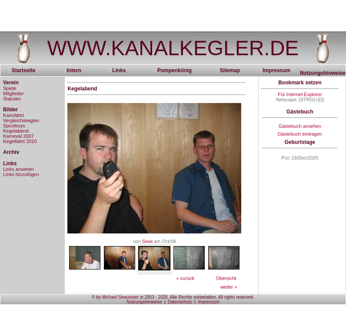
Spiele (10, 88)
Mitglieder (13, 93)
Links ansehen (18, 169)
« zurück (185, 278)
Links (119, 70)
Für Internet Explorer (300, 94)
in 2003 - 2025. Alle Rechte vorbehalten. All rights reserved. (196, 297)
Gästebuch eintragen (300, 134)
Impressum (276, 70)
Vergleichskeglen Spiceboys (21, 123)
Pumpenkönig (174, 70)
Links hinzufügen (21, 174)
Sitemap (230, 70)
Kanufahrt (13, 115)
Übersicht (226, 278)
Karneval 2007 (18, 136)
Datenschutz (180, 302)
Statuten (12, 98)
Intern (74, 70)
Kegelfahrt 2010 (20, 141)
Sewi (147, 241)
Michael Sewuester (120, 297)
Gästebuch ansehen (300, 126)
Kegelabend (16, 130)
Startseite (26, 70)
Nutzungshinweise (323, 73)
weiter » (228, 287)
